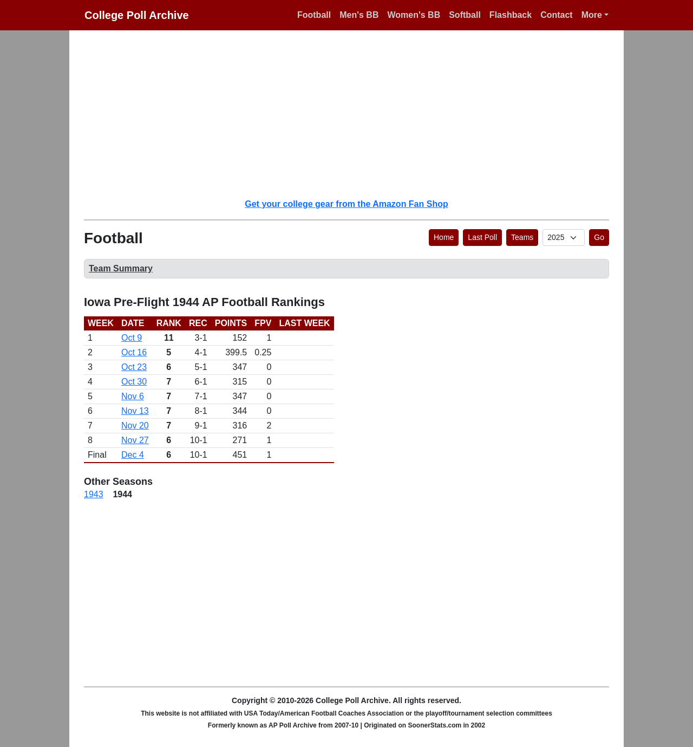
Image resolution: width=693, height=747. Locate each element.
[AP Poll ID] (563, 237)
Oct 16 (134, 352)
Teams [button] (522, 237)
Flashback (510, 15)
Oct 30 (134, 381)
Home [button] (444, 237)
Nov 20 (135, 425)
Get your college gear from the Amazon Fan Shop (346, 204)
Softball (465, 15)
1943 (93, 494)
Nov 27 (135, 440)
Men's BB (358, 15)
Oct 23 (134, 367)
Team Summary (121, 268)
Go (599, 237)
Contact (556, 15)
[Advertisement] (353, 114)
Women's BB (413, 15)
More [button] (591, 15)
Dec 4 (132, 454)
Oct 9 (131, 337)
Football (314, 15)
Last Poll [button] (482, 237)
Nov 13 (135, 410)
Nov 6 (132, 396)
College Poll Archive (136, 15)
